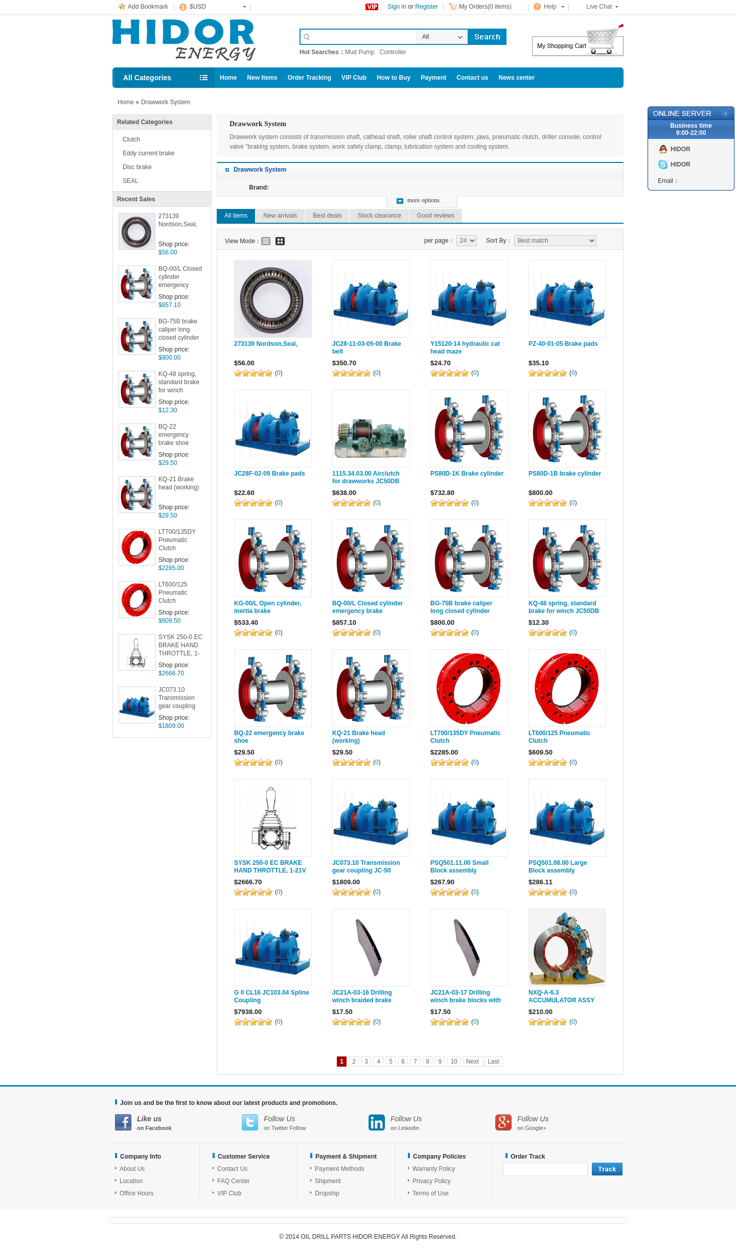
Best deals (327, 215)
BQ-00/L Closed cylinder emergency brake (180, 277)
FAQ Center (233, 1181)
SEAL (131, 180)
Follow (298, 1128)
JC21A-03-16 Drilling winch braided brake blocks (362, 1000)
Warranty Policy (433, 1168)
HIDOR (681, 149)
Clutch (131, 139)
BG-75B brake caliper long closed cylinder (178, 329)
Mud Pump (360, 52)
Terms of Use (430, 1193)
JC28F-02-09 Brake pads (269, 473)
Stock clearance (379, 215)
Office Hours (136, 1193)
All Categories (147, 78)
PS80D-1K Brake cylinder (466, 473)
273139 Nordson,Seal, (177, 220)
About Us (132, 1168)
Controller (393, 52)
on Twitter (305, 1122)
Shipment (328, 1181)
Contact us (472, 77)
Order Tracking (309, 77)
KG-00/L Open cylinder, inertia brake (268, 607)
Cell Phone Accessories (195, 40)
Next (473, 1061)
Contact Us (232, 1168)
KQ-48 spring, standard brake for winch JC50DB (178, 382)
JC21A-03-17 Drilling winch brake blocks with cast (465, 1000)
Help (550, 6)
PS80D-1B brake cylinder (564, 473)
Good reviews (435, 215)
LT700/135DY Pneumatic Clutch (177, 540)
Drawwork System (166, 102)
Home (228, 77)
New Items (262, 77)
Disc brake (137, 167)
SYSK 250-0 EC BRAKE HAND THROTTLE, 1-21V (180, 645)
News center (516, 77)
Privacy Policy (431, 1181)
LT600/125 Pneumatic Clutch (173, 592)
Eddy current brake (148, 153)
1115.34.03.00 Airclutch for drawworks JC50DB (366, 477)
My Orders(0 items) (485, 6)
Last (493, 1061)
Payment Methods (339, 1168)
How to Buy (393, 77)
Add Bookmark (148, 6)
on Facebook (178, 1122)
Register (426, 6)
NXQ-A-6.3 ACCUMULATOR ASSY (561, 996)
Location (131, 1181)
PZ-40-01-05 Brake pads (562, 343)
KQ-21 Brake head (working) (178, 483)
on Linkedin (432, 1122)
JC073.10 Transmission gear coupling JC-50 (176, 698)
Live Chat (599, 6)
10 (453, 1061)
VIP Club (353, 77)
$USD (198, 6)
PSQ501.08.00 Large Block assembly (557, 866)
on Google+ (558, 1122)
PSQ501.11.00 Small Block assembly (459, 866)
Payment (433, 77)
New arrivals (280, 215)
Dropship (327, 1193)
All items (235, 215)
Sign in (396, 6)
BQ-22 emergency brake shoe (173, 434)
